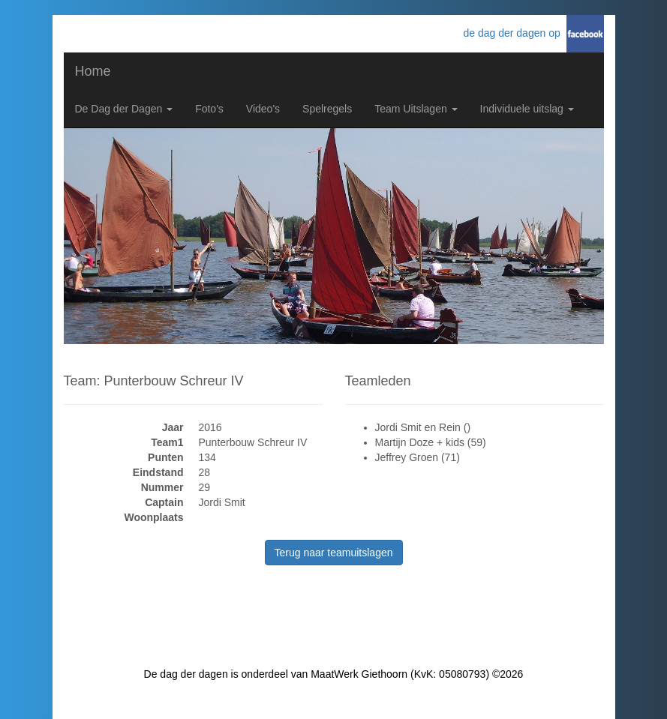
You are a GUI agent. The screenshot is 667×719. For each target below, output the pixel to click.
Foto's (209, 109)
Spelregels (327, 109)
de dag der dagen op (514, 33)
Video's (263, 109)
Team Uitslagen (415, 109)
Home (93, 71)
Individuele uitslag (527, 109)
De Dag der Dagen (124, 109)
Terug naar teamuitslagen (334, 553)
